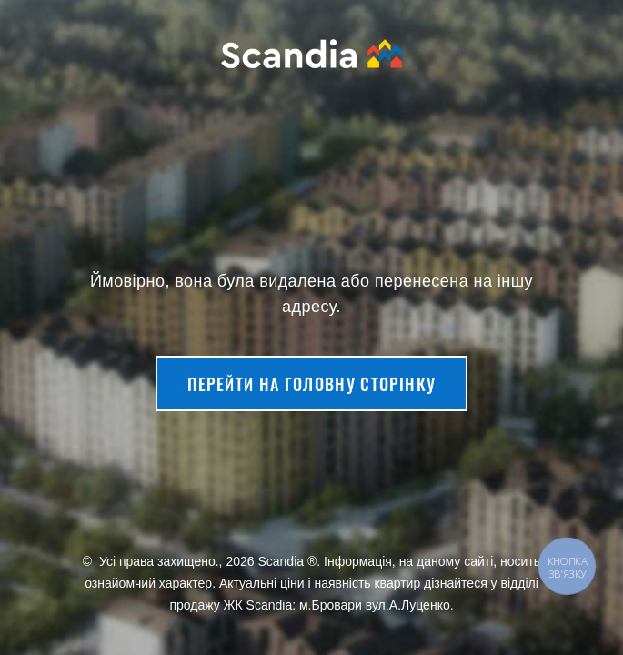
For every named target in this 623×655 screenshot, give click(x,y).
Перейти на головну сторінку (311, 384)
